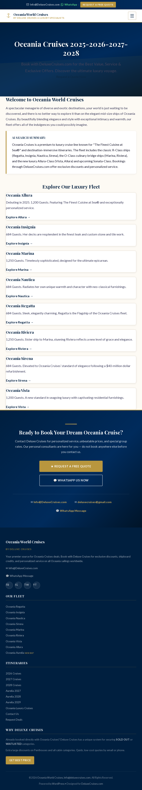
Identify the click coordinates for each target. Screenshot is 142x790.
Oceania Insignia (20, 226)
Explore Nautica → (19, 296)
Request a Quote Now (71, 76)
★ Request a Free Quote (71, 466)
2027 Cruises (13, 679)
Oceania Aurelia (20, 652)
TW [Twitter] (26, 584)
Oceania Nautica (20, 279)
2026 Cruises (13, 673)
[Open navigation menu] (132, 16)
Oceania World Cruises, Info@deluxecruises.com (64, 777)
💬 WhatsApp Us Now (71, 480)
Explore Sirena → (18, 380)
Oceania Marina (20, 253)
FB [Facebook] (7, 584)
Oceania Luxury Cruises (19, 708)
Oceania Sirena (19, 358)
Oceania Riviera (20, 332)
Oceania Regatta (20, 305)
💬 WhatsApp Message (19, 575)
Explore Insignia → (19, 243)
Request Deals (14, 719)
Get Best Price (20, 760)
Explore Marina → (19, 269)
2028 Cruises (13, 685)
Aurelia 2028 (13, 696)
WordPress (58, 783)
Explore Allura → (18, 217)
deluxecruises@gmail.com (95, 502)
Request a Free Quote (98, 4)
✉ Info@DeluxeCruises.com (22, 568)
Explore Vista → (17, 407)
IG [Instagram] (16, 584)
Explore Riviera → (19, 348)
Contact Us (12, 713)
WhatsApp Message (73, 510)
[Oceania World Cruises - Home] (35, 15)
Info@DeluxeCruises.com (43, 4)
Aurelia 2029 (13, 702)
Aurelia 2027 (13, 690)
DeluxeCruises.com (92, 783)
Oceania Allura (19, 195)
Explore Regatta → (20, 322)
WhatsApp (69, 4)
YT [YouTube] (35, 584)
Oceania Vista (17, 390)
